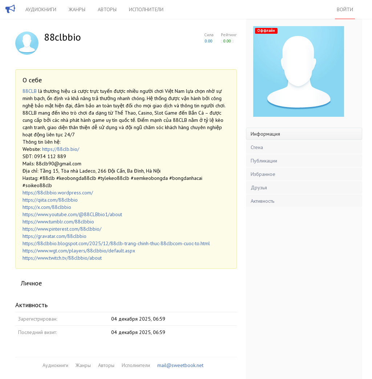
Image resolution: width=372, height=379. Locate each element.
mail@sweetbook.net (180, 365)
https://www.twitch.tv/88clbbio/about (62, 258)
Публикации (264, 160)
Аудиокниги (40, 9)
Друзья (259, 187)
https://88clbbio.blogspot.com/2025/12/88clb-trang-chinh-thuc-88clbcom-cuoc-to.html (116, 243)
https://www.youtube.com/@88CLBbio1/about (72, 214)
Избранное (263, 174)
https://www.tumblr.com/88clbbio (58, 221)
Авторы (107, 9)
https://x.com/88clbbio (47, 207)
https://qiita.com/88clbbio (50, 200)
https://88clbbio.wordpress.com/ (58, 192)
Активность (262, 201)
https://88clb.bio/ (60, 149)
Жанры (77, 9)
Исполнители (146, 9)
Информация (265, 134)
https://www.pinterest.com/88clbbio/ (62, 229)
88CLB (30, 91)
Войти (345, 9)
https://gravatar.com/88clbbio (54, 236)
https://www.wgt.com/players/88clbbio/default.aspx (79, 250)
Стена (257, 147)
